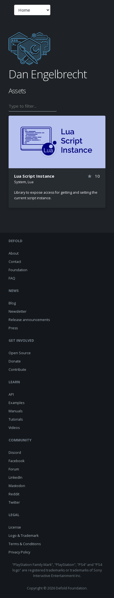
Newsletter (18, 311)
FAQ (12, 278)
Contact (15, 261)
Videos (14, 427)
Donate (15, 361)
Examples (16, 402)
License (15, 527)
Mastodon (17, 485)
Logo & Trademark (23, 535)
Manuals (15, 411)
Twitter (14, 502)
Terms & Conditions (25, 544)
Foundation (18, 270)
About (14, 253)
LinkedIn (15, 477)
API (11, 394)
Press (13, 328)
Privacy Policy (19, 552)
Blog (12, 303)
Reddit (14, 494)
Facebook (16, 461)
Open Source (20, 353)
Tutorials (16, 419)
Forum (14, 469)
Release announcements (29, 319)
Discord (15, 452)
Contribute (17, 369)
